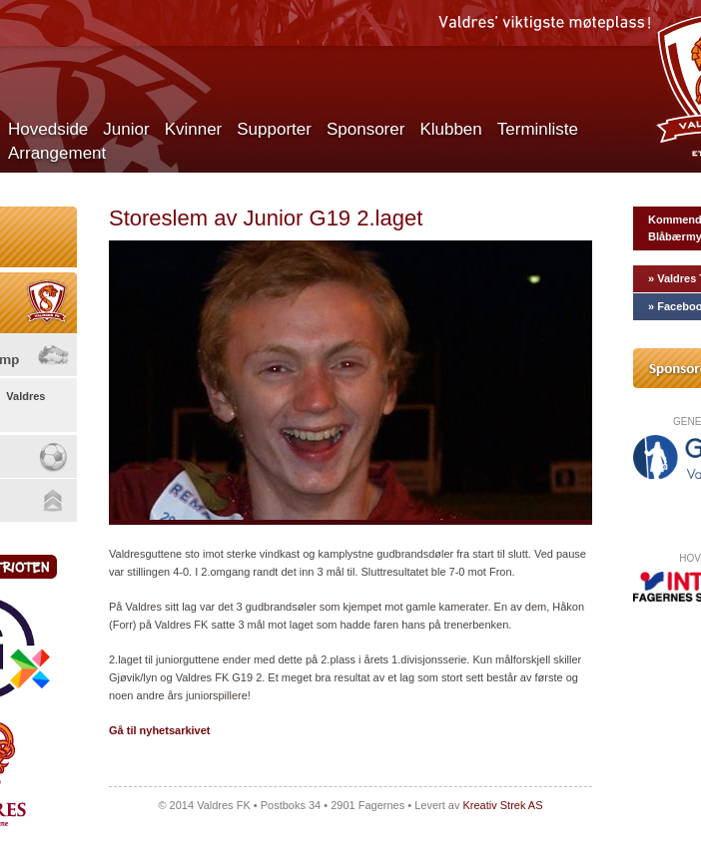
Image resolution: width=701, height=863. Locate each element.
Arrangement (57, 153)
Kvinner (194, 129)
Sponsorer (365, 129)
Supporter (274, 129)
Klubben (450, 129)
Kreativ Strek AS (502, 805)
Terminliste (537, 129)
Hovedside (48, 129)
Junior (126, 129)
